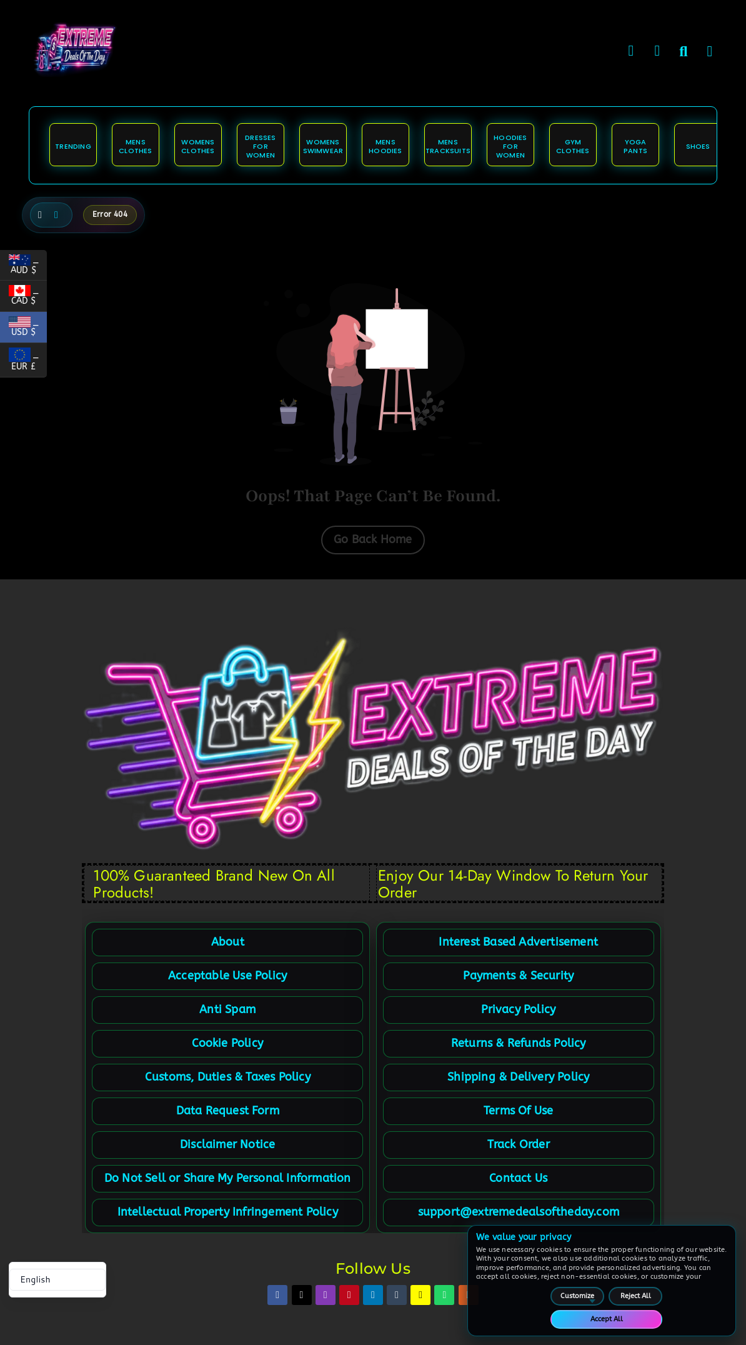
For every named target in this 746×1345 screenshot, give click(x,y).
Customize (577, 1296)
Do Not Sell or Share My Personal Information (227, 1178)
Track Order (518, 1144)
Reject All (635, 1296)
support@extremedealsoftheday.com (518, 1212)
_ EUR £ (28, 363)
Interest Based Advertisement (518, 942)
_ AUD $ (28, 267)
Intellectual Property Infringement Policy (227, 1212)
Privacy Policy (518, 1009)
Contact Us (518, 1178)
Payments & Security (518, 975)
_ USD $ (28, 329)
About (227, 942)
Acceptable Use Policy (227, 975)
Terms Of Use (518, 1111)
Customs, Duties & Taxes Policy (228, 1077)
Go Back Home (373, 539)
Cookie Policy (227, 1043)
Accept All (606, 1319)
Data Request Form (227, 1111)
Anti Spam (227, 1009)
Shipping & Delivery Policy (518, 1077)
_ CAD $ (28, 298)
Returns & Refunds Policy (518, 1043)
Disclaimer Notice (227, 1144)
